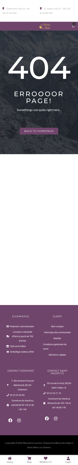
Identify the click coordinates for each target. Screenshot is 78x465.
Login (68, 460)
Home (10, 460)
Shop (29, 460)
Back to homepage (39, 131)
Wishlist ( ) (46, 460)
